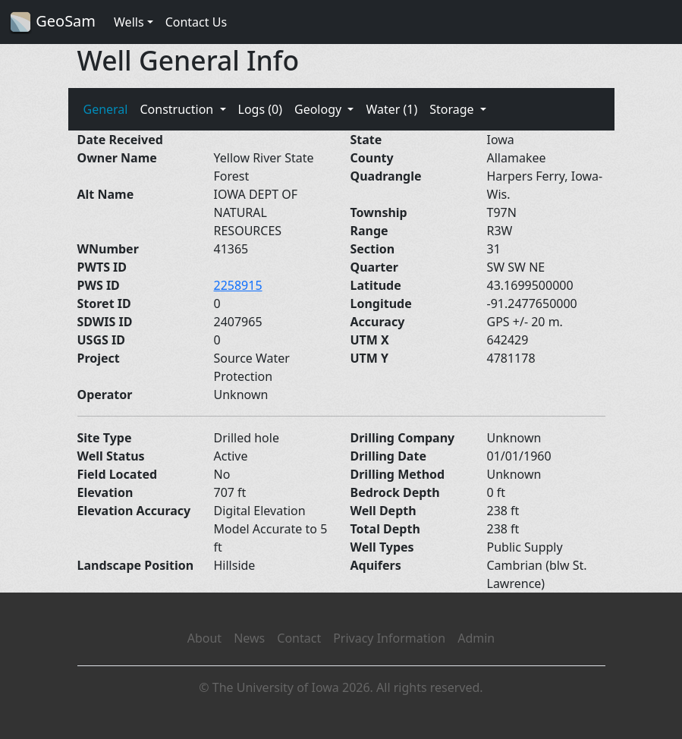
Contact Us (196, 22)
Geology (319, 109)
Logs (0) (260, 109)
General (105, 109)
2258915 (238, 285)
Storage (453, 109)
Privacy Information (389, 638)
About (204, 638)
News (249, 638)
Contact (299, 638)
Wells (129, 22)
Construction (178, 109)
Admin (476, 638)
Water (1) (391, 109)
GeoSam (52, 22)
